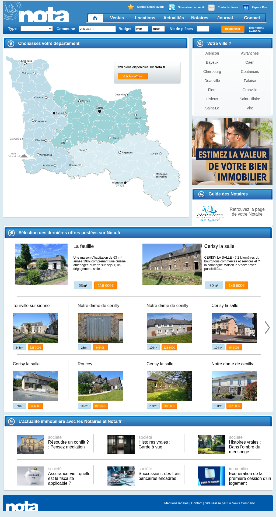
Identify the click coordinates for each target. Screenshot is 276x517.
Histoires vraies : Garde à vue (154, 442)
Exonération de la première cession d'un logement (250, 476)
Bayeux (212, 62)
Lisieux (212, 99)
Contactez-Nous (223, 7)
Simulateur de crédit (186, 7)
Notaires (199, 18)
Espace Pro (254, 7)
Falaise (250, 81)
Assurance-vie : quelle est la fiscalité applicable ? (69, 476)
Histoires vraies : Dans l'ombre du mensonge (245, 444)
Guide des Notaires (223, 194)
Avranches (250, 53)
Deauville (212, 81)
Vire (250, 108)
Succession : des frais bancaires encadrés (160, 473)
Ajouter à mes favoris (146, 7)
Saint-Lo (212, 108)
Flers (212, 90)
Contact (252, 18)
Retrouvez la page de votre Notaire (247, 211)
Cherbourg (212, 71)
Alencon (212, 53)
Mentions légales (176, 503)
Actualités (173, 18)
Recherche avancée (256, 29)
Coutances (250, 71)
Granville (249, 90)
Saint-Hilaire (250, 99)
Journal (225, 18)
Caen (249, 62)
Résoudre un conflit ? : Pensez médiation (68, 442)
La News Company (240, 503)
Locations (145, 18)
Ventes (117, 18)
